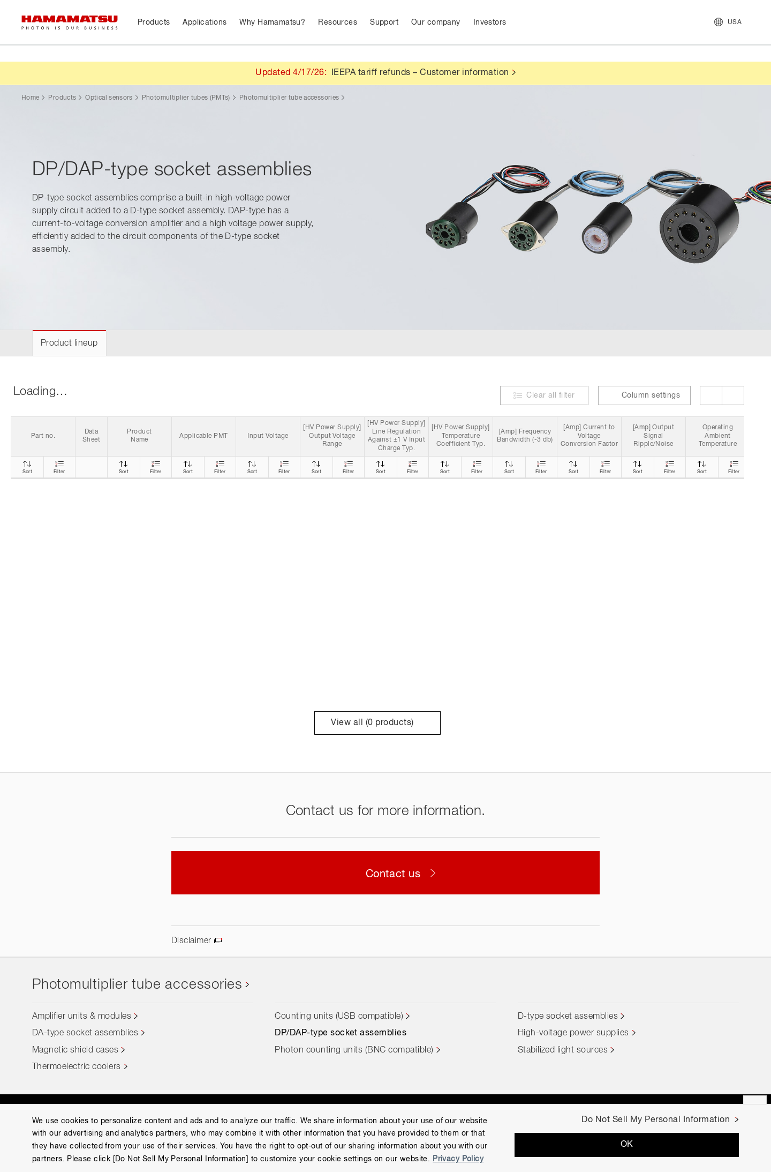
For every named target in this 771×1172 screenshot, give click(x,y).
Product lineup (69, 343)
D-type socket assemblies (568, 1016)
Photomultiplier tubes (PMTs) (186, 98)
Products (62, 98)
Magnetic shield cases (75, 1050)
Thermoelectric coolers (76, 1067)
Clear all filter (550, 395)
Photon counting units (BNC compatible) (354, 1050)
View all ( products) (377, 723)
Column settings (644, 395)
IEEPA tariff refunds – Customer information (420, 73)
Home (30, 98)
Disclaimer (191, 941)
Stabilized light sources (563, 1050)
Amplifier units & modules (81, 1016)
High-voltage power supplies (573, 1033)
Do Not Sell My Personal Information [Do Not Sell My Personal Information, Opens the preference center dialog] (655, 1120)
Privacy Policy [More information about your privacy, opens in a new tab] (458, 1159)
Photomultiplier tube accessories (289, 98)
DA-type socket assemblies (85, 1033)
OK (627, 1144)
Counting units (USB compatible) (339, 1016)
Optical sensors (108, 98)
